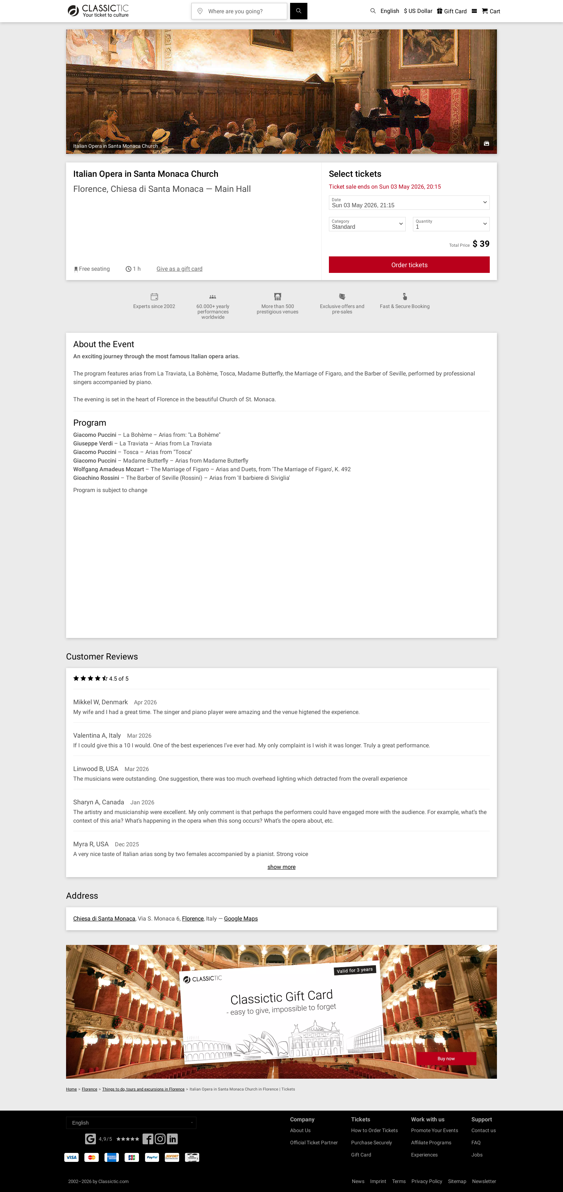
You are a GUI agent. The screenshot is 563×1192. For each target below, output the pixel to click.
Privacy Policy (426, 1181)
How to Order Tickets (374, 1130)
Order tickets (409, 265)
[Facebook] (90, 1138)
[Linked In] (172, 1141)
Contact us (483, 1130)
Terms (399, 1181)
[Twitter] (160, 1141)
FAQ (476, 1142)
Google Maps (241, 918)
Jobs (477, 1155)
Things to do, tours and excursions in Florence (143, 1089)
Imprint (378, 1181)
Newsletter (484, 1181)
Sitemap (457, 1181)
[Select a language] (131, 1123)
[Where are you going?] (244, 8)
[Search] (298, 11)
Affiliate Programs (431, 1142)
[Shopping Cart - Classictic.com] (491, 11)
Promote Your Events (434, 1130)
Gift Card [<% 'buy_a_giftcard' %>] (452, 11)
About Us (300, 1130)
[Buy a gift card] (281, 1012)
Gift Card (361, 1155)
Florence (193, 918)
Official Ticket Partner (314, 1142)
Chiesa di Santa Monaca (104, 918)
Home (71, 1089)
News (358, 1181)
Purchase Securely (371, 1142)
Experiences (424, 1155)
